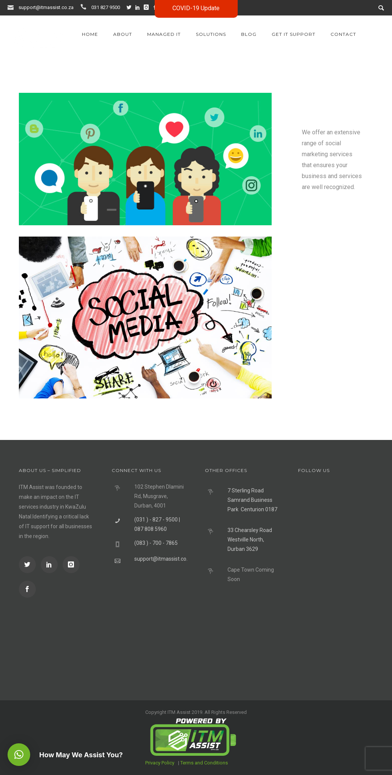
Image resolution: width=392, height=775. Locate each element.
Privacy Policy (159, 763)
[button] (19, 754)
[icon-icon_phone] (85, 7)
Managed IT (164, 34)
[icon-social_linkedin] (139, 7)
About (122, 34)
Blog (249, 34)
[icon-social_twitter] (130, 7)
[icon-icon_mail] (12, 7)
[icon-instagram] (148, 7)
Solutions (211, 34)
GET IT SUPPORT (293, 34)
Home (90, 34)
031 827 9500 (105, 7)
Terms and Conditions (204, 763)
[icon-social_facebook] (27, 589)
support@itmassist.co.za (46, 7)
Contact (343, 34)
